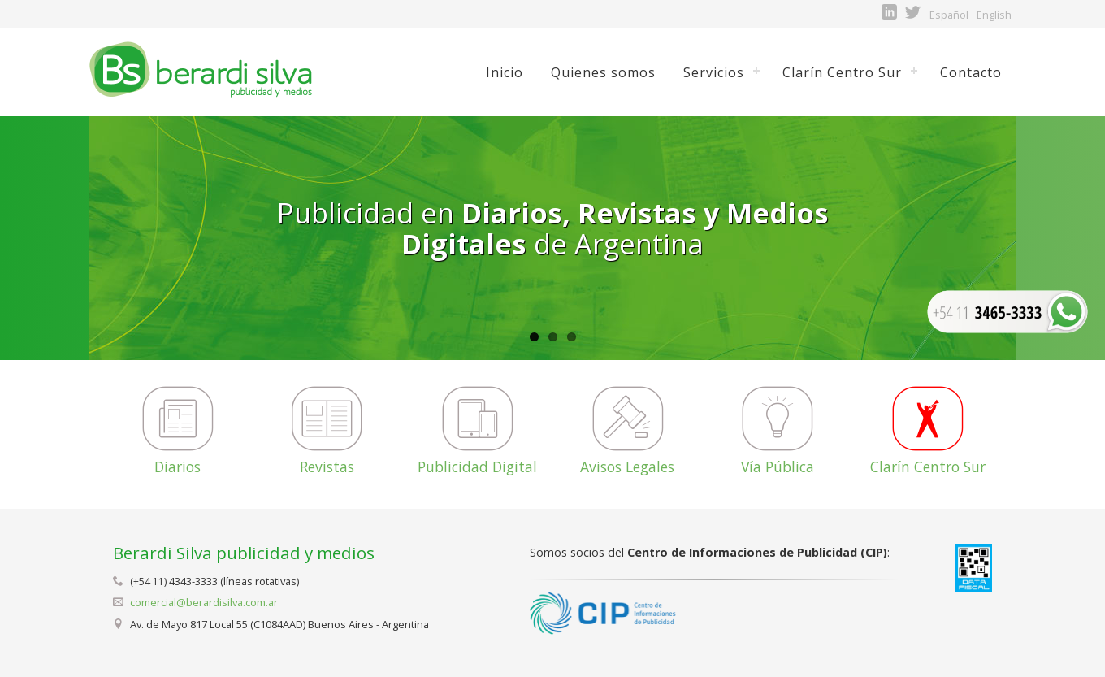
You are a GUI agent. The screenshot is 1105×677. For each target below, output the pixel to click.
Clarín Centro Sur (842, 72)
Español (949, 14)
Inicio (504, 72)
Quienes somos (603, 72)
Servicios (713, 72)
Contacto (971, 72)
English (994, 14)
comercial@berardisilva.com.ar (204, 602)
